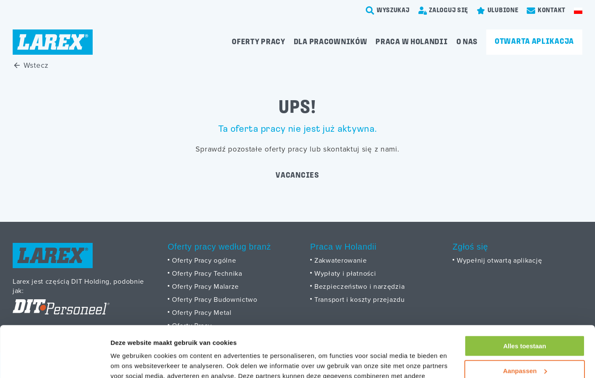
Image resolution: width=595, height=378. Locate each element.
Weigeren (524, 347)
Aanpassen (525, 322)
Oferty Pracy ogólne (204, 260)
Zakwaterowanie (340, 260)
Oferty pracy (258, 42)
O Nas (467, 42)
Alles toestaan (524, 298)
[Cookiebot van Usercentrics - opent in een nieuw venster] (54, 361)
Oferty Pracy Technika (207, 273)
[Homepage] (53, 42)
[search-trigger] (388, 10)
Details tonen (130, 361)
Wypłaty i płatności (345, 273)
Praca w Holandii (411, 42)
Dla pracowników (330, 42)
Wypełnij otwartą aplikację (499, 260)
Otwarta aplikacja (534, 41)
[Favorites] (497, 10)
